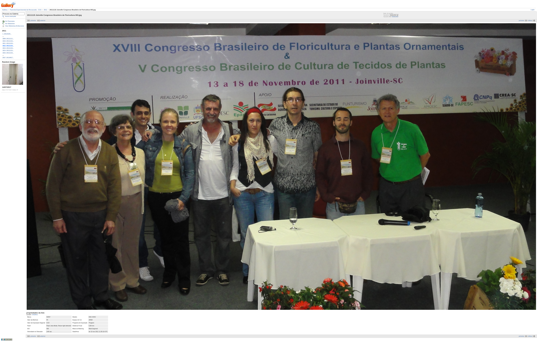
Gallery (4, 10)
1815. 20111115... (8, 53)
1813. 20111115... (8, 48)
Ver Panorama (10, 21)
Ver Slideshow (10, 23)
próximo (521, 20)
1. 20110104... (7, 34)
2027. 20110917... (8, 57)
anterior (42, 20)
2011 (45, 10)
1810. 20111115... (8, 41)
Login (532, 9)
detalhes (35, 314)
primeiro (33, 20)
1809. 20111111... (8, 38)
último (530, 20)
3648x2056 (395, 16)
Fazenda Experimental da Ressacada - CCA (25, 10)
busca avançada (10, 16)
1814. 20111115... (8, 50)
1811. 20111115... (8, 43)
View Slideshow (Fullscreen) (14, 26)
